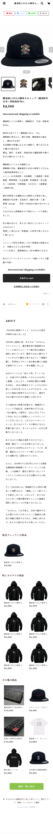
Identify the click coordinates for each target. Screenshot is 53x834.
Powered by (26, 807)
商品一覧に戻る (26, 786)
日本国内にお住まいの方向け (26, 286)
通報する (46, 293)
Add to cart (26, 278)
